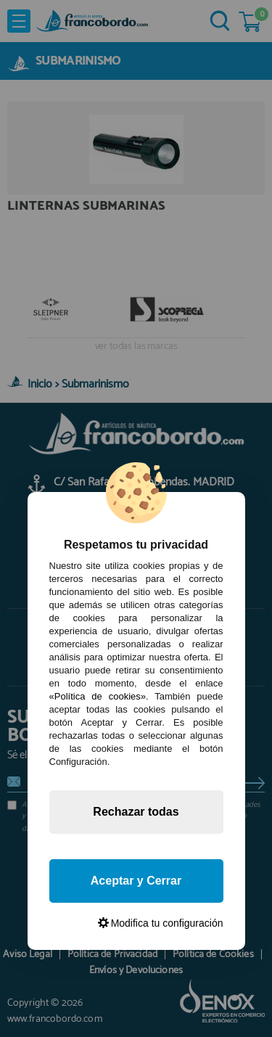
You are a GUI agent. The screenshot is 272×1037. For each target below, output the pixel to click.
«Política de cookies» (97, 696)
